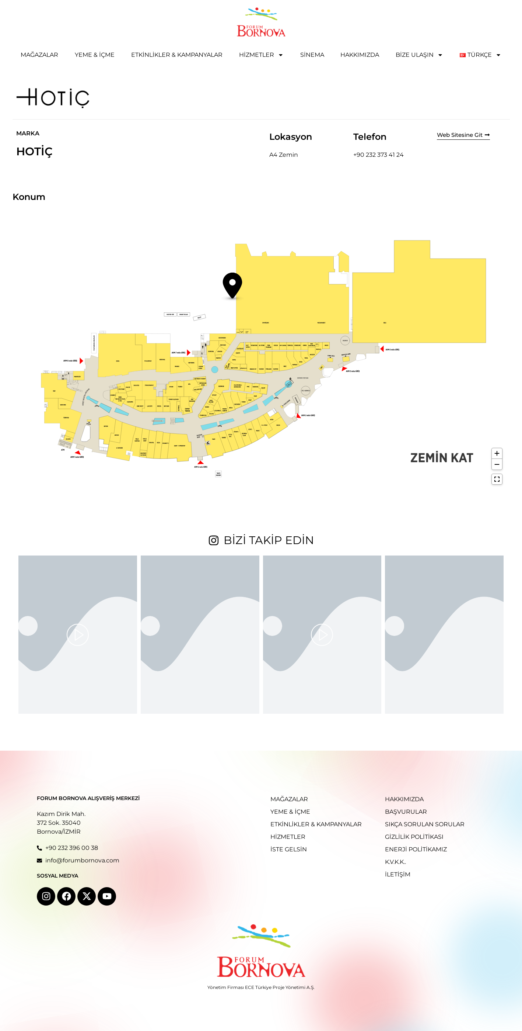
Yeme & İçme (95, 54)
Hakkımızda (359, 54)
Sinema (312, 54)
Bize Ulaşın (419, 55)
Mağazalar (39, 54)
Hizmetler (261, 55)
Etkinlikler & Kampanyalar (177, 54)
